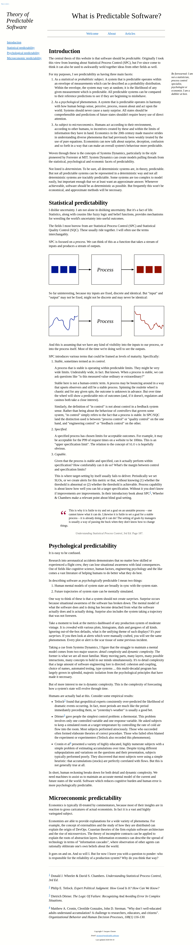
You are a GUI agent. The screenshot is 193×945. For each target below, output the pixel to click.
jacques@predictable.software (107, 936)
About (112, 33)
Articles (130, 33)
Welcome (92, 33)
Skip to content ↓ (5, 4)
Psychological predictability (23, 52)
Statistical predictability (21, 47)
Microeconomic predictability (24, 58)
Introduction (14, 42)
